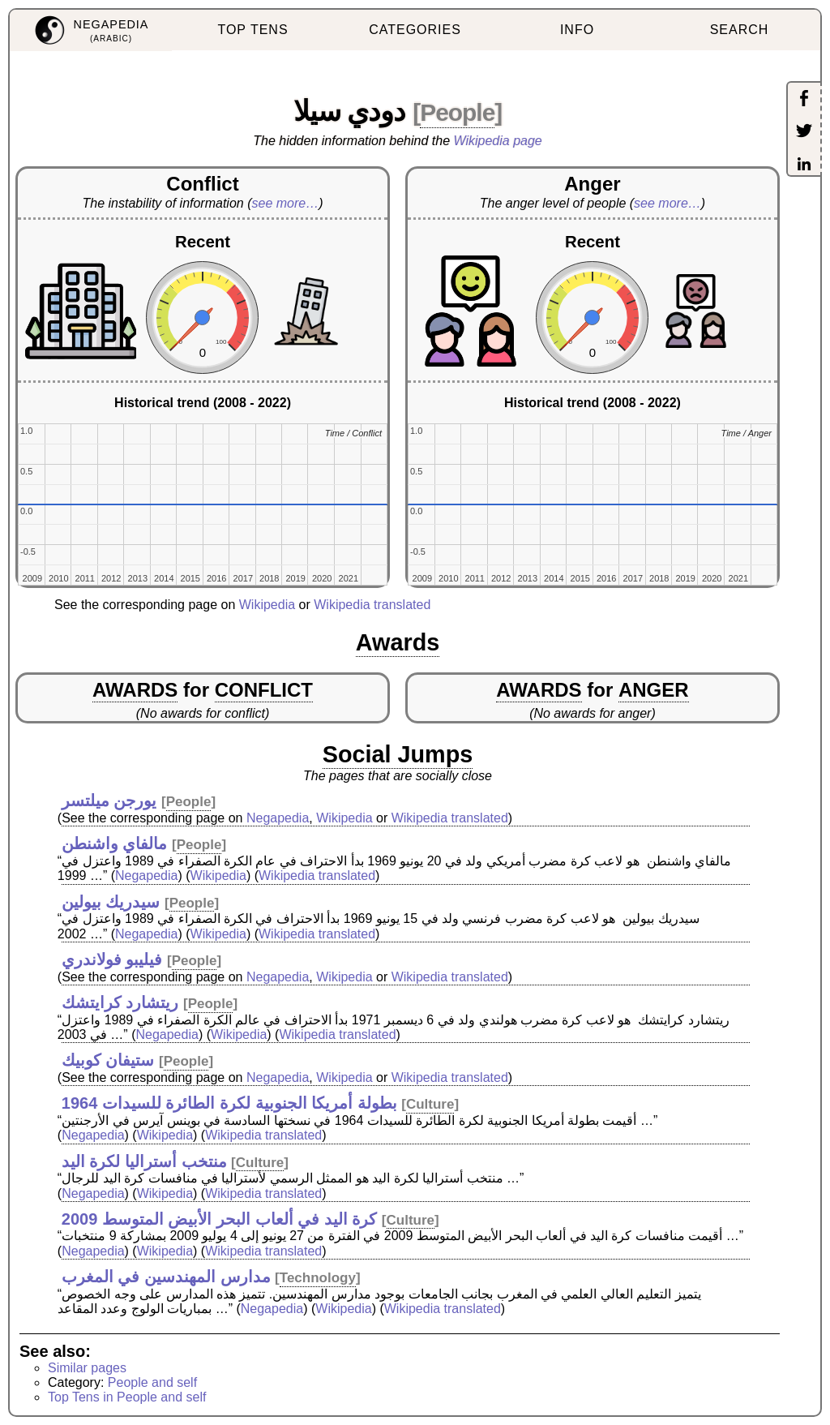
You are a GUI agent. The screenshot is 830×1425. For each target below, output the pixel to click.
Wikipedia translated (372, 605)
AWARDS (135, 690)
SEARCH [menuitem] (739, 29)
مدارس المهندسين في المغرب (166, 1277)
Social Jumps (398, 754)
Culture (430, 1104)
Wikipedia (267, 605)
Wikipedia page (498, 141)
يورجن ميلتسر (109, 800)
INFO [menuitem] (577, 29)
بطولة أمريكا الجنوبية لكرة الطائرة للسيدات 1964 (229, 1103)
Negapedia (277, 818)
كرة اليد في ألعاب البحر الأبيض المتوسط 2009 (219, 1219)
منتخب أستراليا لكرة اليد (144, 1161)
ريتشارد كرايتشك (120, 1002)
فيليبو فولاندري (112, 959)
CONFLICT (264, 690)
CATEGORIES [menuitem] (415, 29)
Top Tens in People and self (127, 1397)
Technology (318, 1278)
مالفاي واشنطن (115, 843)
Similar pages (87, 1368)
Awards (398, 642)
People (457, 112)
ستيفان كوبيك (108, 1060)
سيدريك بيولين (111, 902)
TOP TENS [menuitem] (252, 29)
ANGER (653, 690)
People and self (152, 1382)
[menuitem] (91, 30)
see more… (285, 203)
